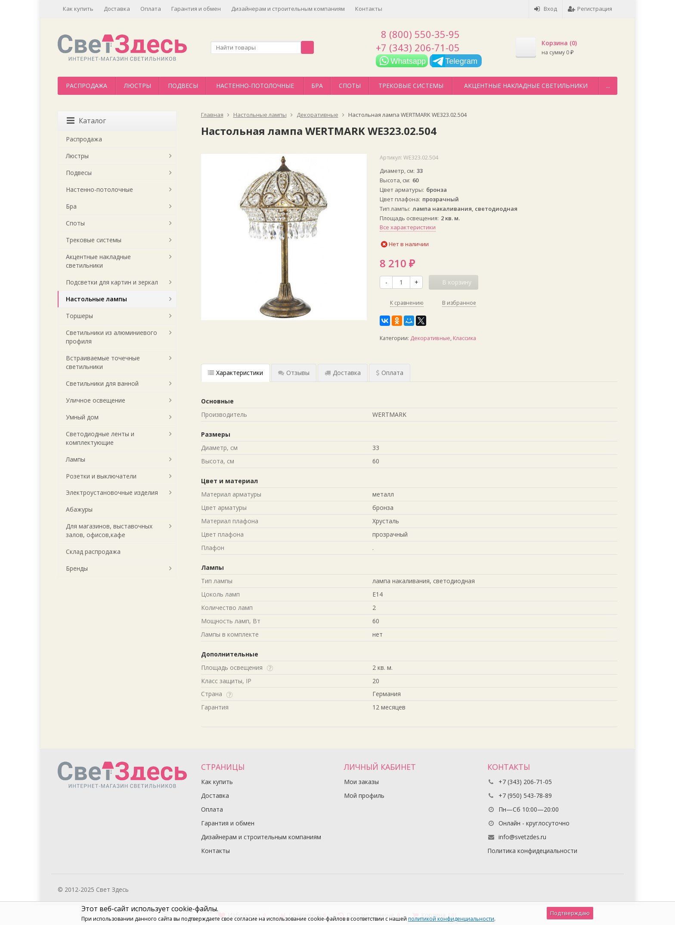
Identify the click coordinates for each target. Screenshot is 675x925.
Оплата (150, 8)
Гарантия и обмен (196, 8)
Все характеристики (408, 227)
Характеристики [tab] (235, 373)
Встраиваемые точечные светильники (103, 362)
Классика (464, 338)
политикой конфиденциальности (451, 918)
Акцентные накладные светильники (526, 85)
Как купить (78, 8)
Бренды (77, 568)
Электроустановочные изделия (112, 492)
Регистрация (590, 8)
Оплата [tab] (389, 373)
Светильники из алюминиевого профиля (111, 336)
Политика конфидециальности (532, 851)
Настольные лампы (96, 299)
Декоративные (430, 338)
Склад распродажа (93, 551)
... (608, 85)
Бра (317, 85)
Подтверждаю (570, 913)
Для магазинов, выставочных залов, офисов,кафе (109, 530)
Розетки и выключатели (101, 476)
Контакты (368, 8)
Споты (350, 85)
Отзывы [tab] (294, 373)
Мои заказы (361, 782)
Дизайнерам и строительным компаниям (288, 8)
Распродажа (86, 85)
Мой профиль (364, 795)
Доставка (117, 8)
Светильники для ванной (102, 383)
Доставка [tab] (343, 373)
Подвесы (183, 85)
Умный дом (82, 417)
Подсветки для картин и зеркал (112, 282)
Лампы (75, 459)
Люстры (137, 85)
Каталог (86, 120)
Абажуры (79, 509)
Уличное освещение (95, 400)
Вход (545, 8)
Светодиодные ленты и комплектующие (100, 438)
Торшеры (79, 316)
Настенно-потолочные (255, 85)
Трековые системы (410, 85)
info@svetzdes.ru (522, 837)
